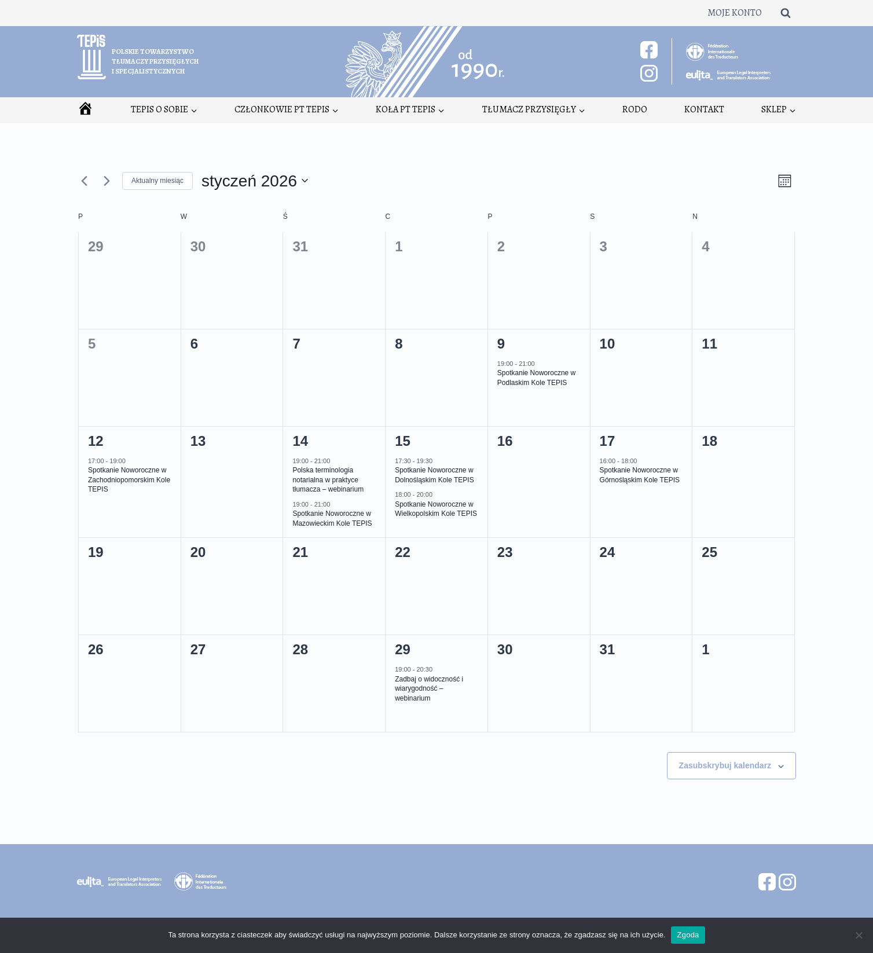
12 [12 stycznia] (96, 441)
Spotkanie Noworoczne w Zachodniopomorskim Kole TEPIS (129, 479)
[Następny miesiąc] (106, 181)
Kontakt (704, 109)
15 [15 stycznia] (402, 441)
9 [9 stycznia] (501, 343)
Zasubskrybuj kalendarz (725, 765)
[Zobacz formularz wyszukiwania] (785, 12)
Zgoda (688, 934)
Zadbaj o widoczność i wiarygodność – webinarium (429, 688)
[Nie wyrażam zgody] (858, 935)
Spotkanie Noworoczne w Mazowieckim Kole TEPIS (332, 518)
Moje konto (734, 12)
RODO (634, 109)
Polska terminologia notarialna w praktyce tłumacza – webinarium (328, 479)
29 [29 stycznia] (402, 649)
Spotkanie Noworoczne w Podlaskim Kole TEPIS (536, 378)
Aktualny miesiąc (157, 181)
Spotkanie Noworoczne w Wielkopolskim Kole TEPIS (436, 509)
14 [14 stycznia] (300, 441)
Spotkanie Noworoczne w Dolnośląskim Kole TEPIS (434, 475)
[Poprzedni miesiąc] (84, 181)
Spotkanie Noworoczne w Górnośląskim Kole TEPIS (640, 475)
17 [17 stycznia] (607, 441)
